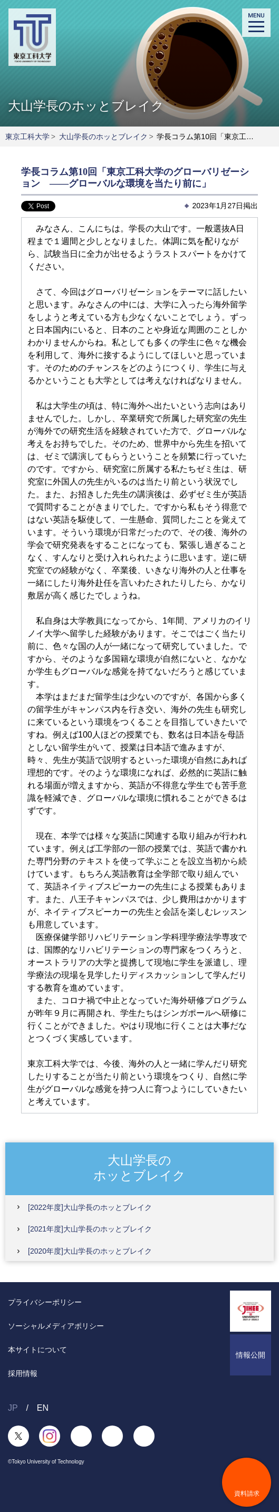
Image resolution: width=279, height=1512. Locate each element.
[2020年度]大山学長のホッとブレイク (90, 1251)
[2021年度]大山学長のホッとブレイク (90, 1229)
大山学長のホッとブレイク (103, 136)
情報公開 (250, 1355)
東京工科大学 (27, 136)
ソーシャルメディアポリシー (56, 1326)
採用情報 (22, 1373)
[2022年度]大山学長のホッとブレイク (90, 1207)
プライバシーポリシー (45, 1302)
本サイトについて (37, 1349)
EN (42, 1407)
